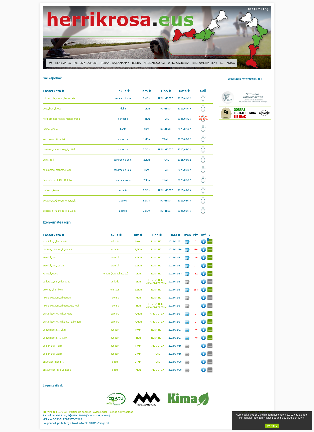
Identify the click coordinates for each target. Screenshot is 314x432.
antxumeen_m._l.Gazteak (57, 369)
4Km (138, 369)
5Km (138, 281)
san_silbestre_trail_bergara (57, 313)
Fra (258, 9)
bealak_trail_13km (52, 345)
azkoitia (115, 241)
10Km (138, 241)
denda (136, 62)
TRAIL (156, 353)
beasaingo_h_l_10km (54, 329)
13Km (138, 345)
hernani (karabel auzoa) (115, 273)
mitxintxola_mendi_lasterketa (59, 98)
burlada (115, 281)
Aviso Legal (100, 411)
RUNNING (156, 241)
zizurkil (115, 257)
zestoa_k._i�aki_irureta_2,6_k (59, 210)
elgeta (115, 361)
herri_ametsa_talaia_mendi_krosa (61, 118)
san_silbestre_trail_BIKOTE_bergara (62, 321)
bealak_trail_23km (52, 353)
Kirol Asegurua (154, 62)
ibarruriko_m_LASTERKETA (57, 180)
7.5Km (138, 257)
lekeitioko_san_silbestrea (57, 297)
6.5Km (138, 289)
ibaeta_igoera (50, 129)
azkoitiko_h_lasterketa (55, 241)
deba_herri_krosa (52, 108)
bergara (115, 313)
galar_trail (48, 159)
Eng (265, 9)
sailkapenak (120, 62)
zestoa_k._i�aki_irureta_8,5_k (59, 200)
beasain (115, 329)
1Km (138, 305)
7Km (138, 297)
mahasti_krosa (51, 190)
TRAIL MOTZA (156, 313)
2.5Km (138, 265)
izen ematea (63, 62)
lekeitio (115, 297)
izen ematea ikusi (85, 62)
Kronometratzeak (204, 62)
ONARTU (272, 425)
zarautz (115, 249)
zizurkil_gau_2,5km (53, 265)
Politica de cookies (80, 411)
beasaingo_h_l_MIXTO (55, 337)
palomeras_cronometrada (57, 170)
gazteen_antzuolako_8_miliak (59, 149)
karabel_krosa (50, 273)
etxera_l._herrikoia (53, 289)
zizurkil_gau (49, 257)
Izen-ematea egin (57, 222)
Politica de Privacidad (121, 411)
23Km (138, 353)
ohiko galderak (178, 62)
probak (104, 62)
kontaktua (227, 62)
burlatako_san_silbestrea (56, 281)
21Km (138, 361)
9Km (138, 273)
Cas (250, 9)
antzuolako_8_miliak (54, 139)
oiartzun (115, 289)
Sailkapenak (52, 78)
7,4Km (138, 313)
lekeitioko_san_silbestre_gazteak (61, 305)
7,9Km (138, 249)
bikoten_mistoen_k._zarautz (58, 249)
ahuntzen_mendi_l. (53, 361)
